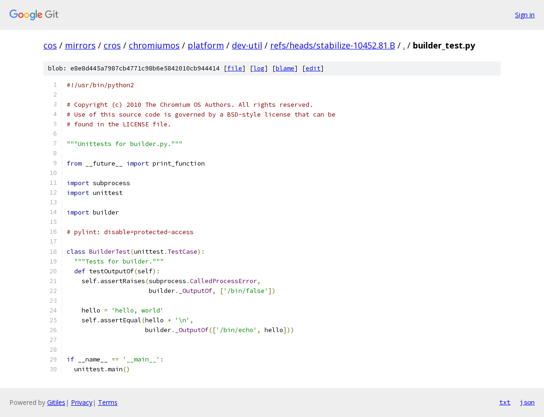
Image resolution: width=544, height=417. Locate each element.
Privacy (81, 402)
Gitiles (56, 402)
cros (112, 45)
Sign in (525, 14)
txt (504, 402)
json (527, 402)
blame (285, 68)
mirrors (80, 45)
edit (313, 68)
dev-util (247, 45)
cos (50, 45)
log (259, 68)
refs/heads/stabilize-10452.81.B (332, 45)
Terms (108, 402)
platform (206, 45)
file (234, 68)
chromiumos (154, 45)
